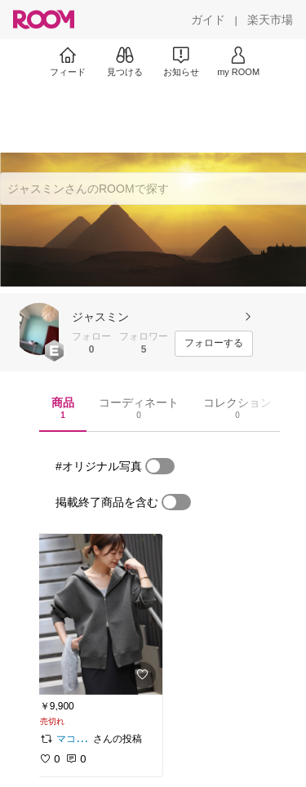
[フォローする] (214, 344)
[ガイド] (208, 19)
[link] (96, 614)
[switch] (160, 466)
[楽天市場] (270, 19)
